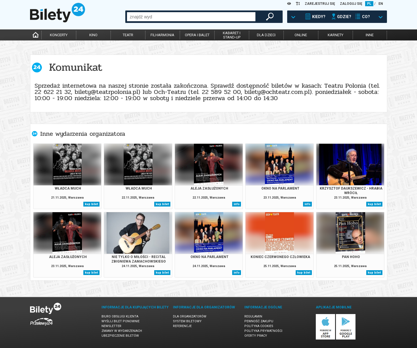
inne (370, 35)
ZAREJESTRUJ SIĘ (320, 4)
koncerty (58, 35)
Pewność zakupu (258, 321)
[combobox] (191, 16)
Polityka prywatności (263, 331)
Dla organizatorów (189, 316)
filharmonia (162, 35)
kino (93, 35)
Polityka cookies (258, 326)
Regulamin (253, 316)
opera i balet (197, 35)
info (237, 204)
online (301, 35)
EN (380, 4)
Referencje (182, 326)
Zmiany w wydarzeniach (121, 331)
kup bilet (91, 204)
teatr (128, 35)
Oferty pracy (255, 336)
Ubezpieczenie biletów (120, 336)
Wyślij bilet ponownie (120, 321)
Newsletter (111, 326)
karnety (335, 35)
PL (369, 4)
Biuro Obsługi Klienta (119, 316)
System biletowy (187, 321)
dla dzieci (266, 35)
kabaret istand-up (231, 35)
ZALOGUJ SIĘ (351, 4)
